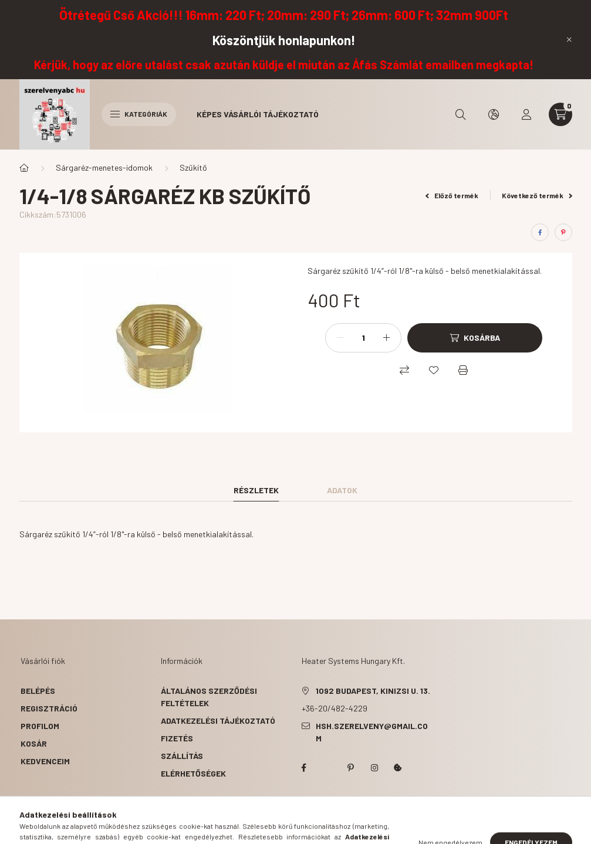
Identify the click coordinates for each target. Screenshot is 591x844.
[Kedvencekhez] (433, 370)
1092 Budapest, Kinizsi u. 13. (373, 691)
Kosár (34, 743)
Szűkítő (193, 167)
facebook (304, 767)
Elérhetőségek (193, 773)
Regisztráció (49, 708)
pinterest (351, 767)
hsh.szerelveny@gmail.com (372, 732)
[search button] (460, 114)
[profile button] (526, 114)
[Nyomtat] (463, 370)
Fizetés (177, 738)
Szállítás (182, 756)
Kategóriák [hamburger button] (138, 114)
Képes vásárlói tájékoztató (258, 114)
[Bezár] (569, 39)
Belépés (38, 691)
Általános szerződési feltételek (209, 697)
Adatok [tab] (342, 490)
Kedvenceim (45, 761)
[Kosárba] (474, 337)
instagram (374, 767)
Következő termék (537, 195)
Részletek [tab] (256, 490)
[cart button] (560, 114)
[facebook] (540, 232)
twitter (327, 767)
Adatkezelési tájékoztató (218, 721)
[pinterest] (563, 232)
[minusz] (340, 338)
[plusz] (386, 338)
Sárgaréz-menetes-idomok (104, 167)
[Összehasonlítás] (404, 370)
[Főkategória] (24, 167)
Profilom (40, 726)
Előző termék (451, 195)
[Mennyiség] (363, 338)
